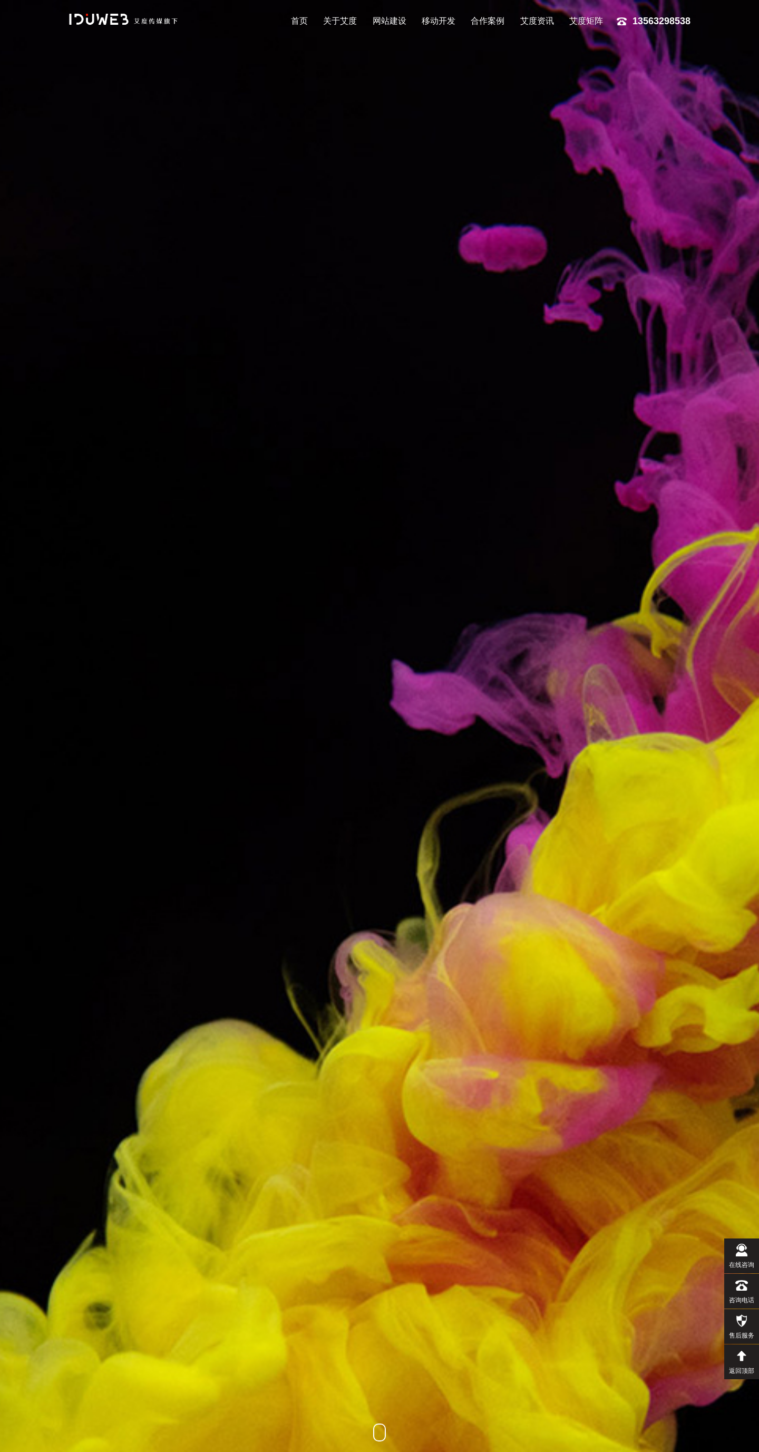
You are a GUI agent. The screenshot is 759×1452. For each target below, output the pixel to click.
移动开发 (438, 20)
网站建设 (389, 20)
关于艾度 (340, 20)
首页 (299, 20)
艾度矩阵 (586, 20)
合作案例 (487, 20)
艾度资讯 (537, 20)
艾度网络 (126, 19)
